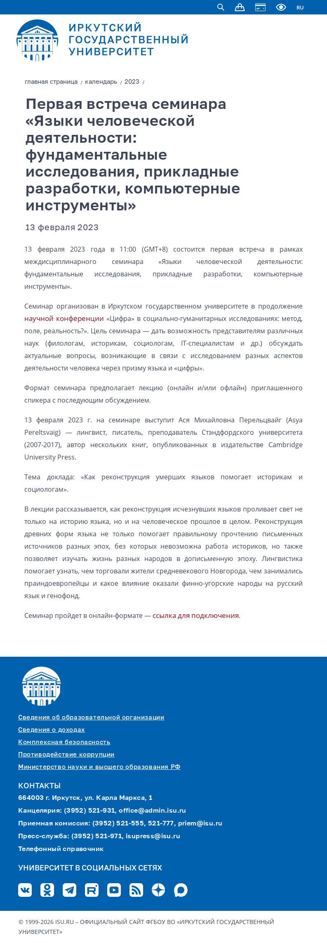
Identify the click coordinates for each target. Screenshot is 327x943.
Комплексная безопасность (64, 742)
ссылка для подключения (196, 615)
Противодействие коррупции (66, 755)
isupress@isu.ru (153, 836)
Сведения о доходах (51, 730)
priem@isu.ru (200, 823)
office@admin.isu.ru (152, 811)
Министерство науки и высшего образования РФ (99, 767)
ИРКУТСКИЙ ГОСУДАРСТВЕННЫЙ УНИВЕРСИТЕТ (128, 41)
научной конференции (64, 318)
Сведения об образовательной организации (91, 717)
